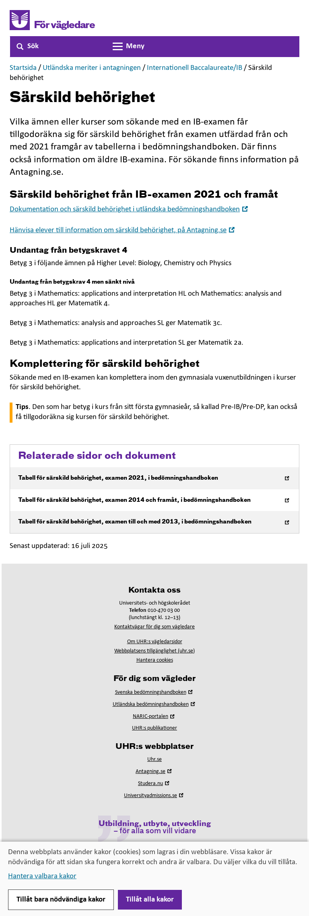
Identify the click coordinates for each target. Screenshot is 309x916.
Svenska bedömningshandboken (154, 692)
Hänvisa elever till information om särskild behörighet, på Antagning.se (123, 230)
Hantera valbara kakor (42, 876)
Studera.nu (154, 784)
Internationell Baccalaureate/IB (194, 68)
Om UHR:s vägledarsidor (154, 642)
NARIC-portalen (154, 717)
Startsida (23, 68)
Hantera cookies (154, 660)
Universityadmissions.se (154, 796)
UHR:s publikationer (154, 728)
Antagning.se (154, 772)
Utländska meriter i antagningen (92, 68)
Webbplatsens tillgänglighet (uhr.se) (154, 651)
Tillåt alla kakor (150, 900)
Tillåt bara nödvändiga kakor (60, 900)
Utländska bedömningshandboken (155, 704)
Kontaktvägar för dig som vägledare (154, 627)
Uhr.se (154, 760)
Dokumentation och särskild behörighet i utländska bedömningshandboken (130, 209)
